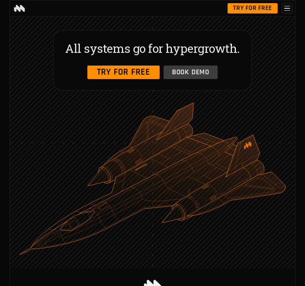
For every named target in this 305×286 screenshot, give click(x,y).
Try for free (252, 8)
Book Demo (190, 72)
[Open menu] (287, 8)
